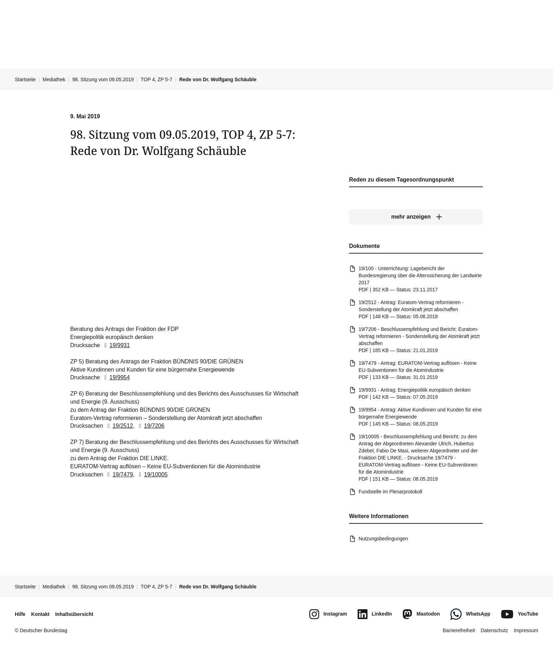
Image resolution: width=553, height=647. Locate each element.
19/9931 (116, 345)
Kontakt (40, 614)
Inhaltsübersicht (74, 614)
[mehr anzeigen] (416, 217)
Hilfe (20, 614)
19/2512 (119, 426)
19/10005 (152, 474)
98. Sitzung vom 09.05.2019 (103, 79)
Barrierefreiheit (459, 630)
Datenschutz (494, 630)
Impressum (526, 630)
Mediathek (54, 79)
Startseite (25, 79)
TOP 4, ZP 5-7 (156, 79)
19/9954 (116, 378)
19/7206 (150, 426)
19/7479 (119, 474)
